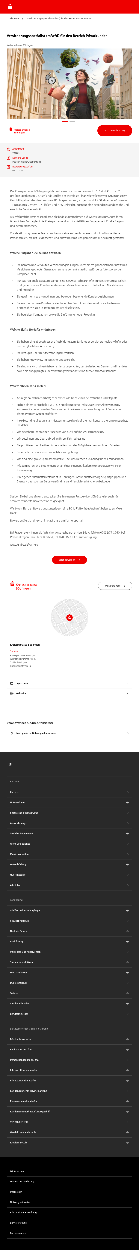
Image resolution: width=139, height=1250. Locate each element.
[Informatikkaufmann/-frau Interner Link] (69, 1070)
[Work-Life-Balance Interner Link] (69, 844)
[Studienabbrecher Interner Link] (69, 1004)
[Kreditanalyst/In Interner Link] (69, 1143)
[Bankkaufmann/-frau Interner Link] (69, 1050)
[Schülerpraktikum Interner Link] (69, 921)
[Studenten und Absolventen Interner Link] (69, 952)
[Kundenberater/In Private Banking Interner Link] (69, 1091)
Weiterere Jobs (115, 586)
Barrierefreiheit (18, 1223)
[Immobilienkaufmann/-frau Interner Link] (69, 1060)
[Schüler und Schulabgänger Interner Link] (69, 911)
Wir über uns (17, 1171)
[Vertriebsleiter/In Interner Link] (69, 1122)
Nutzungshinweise (20, 1202)
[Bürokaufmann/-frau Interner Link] (69, 1039)
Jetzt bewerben (115, 130)
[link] (10, 764)
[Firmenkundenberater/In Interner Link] (69, 1101)
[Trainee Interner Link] (69, 993)
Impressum (16, 1192)
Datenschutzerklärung (22, 1181)
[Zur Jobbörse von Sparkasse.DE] (10, 6)
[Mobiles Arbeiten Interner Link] (69, 854)
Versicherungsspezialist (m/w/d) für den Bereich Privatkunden (59, 18)
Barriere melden (18, 1233)
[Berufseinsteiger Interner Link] (69, 1014)
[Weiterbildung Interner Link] (69, 864)
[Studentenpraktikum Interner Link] (69, 962)
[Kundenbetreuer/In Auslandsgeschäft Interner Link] (69, 1112)
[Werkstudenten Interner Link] (69, 973)
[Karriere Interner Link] (69, 792)
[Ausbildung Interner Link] (69, 942)
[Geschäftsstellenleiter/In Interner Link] (69, 1132)
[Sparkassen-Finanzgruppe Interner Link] (69, 813)
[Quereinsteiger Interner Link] (69, 875)
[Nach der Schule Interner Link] (69, 931)
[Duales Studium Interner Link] (69, 983)
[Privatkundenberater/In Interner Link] (69, 1081)
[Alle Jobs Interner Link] (69, 885)
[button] (69, 1213)
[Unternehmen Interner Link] (69, 802)
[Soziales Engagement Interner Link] (69, 833)
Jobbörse (14, 18)
